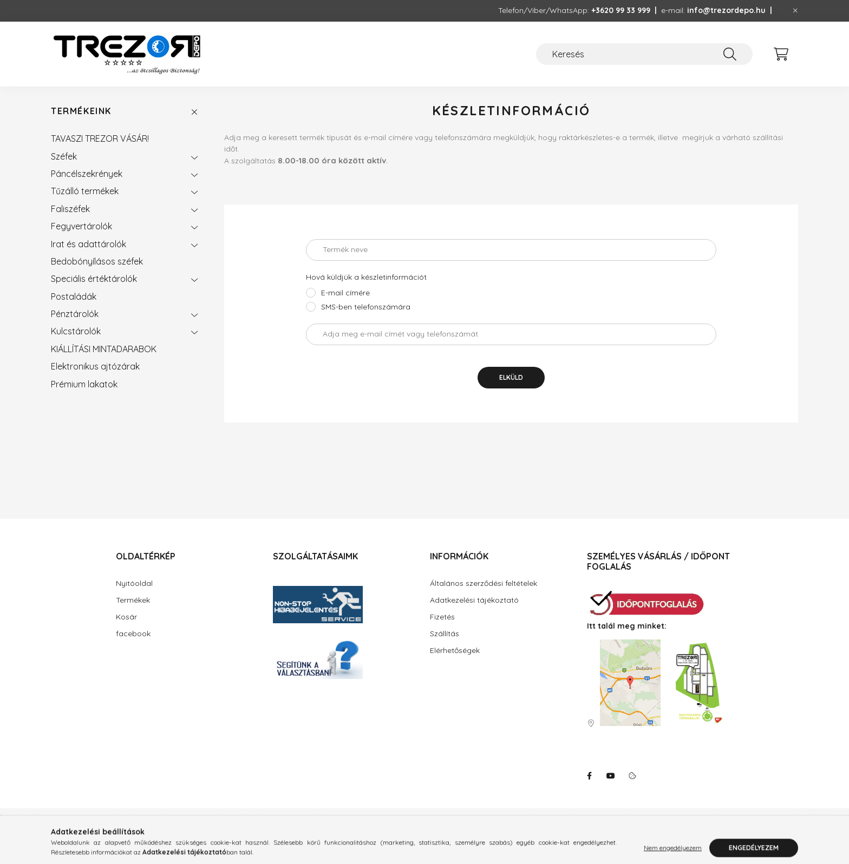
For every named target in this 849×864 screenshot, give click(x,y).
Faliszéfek (70, 208)
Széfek (64, 156)
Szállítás (444, 633)
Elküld (511, 377)
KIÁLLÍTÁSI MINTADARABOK (103, 349)
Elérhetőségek (455, 650)
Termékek (133, 600)
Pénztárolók (75, 313)
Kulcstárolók (76, 331)
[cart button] (781, 54)
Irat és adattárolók (88, 244)
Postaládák (73, 296)
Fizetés (442, 617)
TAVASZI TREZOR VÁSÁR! (100, 138)
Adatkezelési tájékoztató (474, 600)
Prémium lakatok (84, 384)
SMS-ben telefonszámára (365, 307)
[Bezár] (795, 11)
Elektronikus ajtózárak (95, 366)
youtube (611, 776)
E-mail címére (345, 293)
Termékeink (81, 111)
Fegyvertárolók (81, 226)
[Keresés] (644, 54)
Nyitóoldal (134, 583)
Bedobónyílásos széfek (97, 261)
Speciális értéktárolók (94, 278)
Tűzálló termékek (85, 191)
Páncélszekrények (86, 173)
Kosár (126, 617)
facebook (133, 633)
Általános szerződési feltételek (483, 583)
